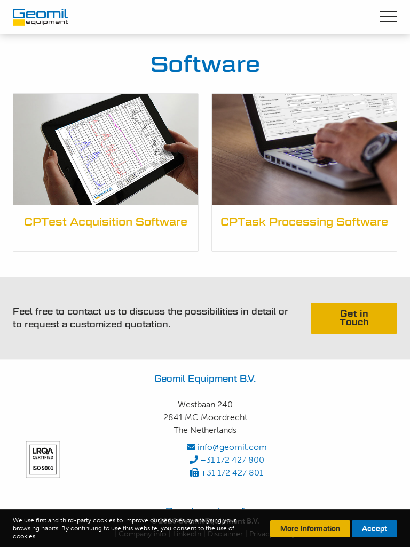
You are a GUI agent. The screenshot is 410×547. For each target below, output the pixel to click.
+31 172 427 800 (227, 460)
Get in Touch (354, 318)
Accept (374, 529)
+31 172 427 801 (226, 473)
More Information (310, 529)
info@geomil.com (227, 447)
